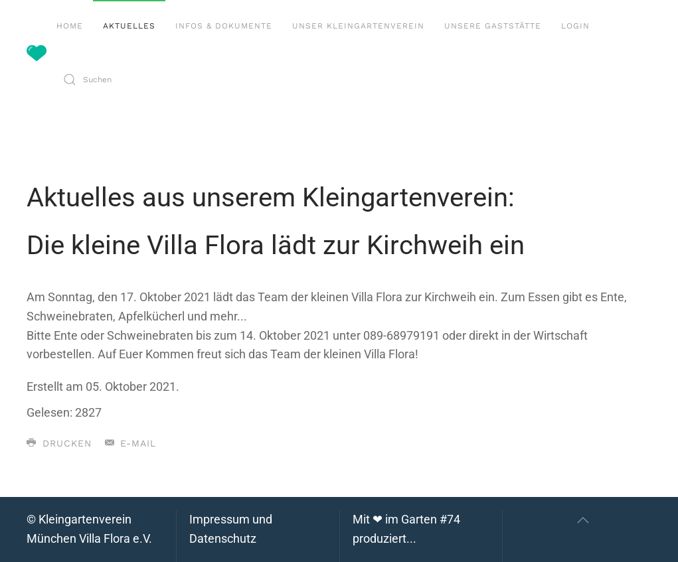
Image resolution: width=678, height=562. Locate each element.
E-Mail (131, 443)
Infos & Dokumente (223, 26)
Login (575, 26)
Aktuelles (129, 26)
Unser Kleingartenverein (358, 26)
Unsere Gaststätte (492, 26)
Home (69, 26)
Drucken (59, 443)
